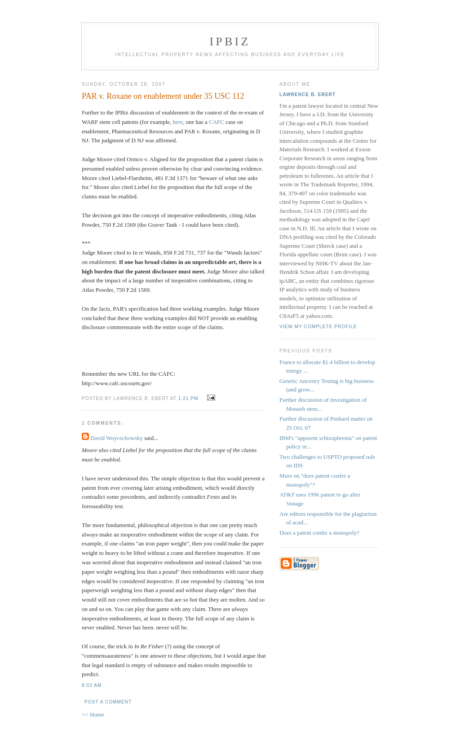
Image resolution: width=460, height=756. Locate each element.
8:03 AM (92, 685)
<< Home (93, 714)
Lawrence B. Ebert (307, 94)
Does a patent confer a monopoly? (319, 532)
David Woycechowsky (116, 438)
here (178, 122)
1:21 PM (188, 398)
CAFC (217, 122)
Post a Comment (108, 701)
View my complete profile (318, 326)
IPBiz (230, 41)
